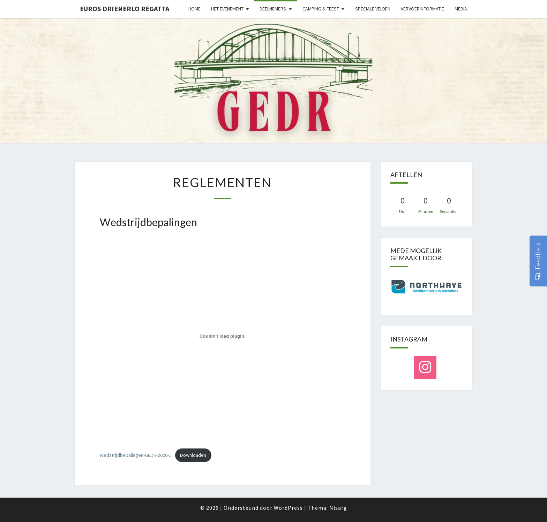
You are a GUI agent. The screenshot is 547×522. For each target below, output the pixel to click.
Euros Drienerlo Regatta (124, 8)
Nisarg (338, 507)
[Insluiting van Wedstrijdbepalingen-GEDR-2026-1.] (222, 336)
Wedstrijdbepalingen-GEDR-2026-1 (135, 455)
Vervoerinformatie (422, 9)
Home (194, 9)
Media (461, 9)
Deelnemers (273, 9)
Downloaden (193, 455)
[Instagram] (425, 367)
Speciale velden (372, 9)
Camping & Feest (320, 9)
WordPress (288, 507)
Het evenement (227, 9)
